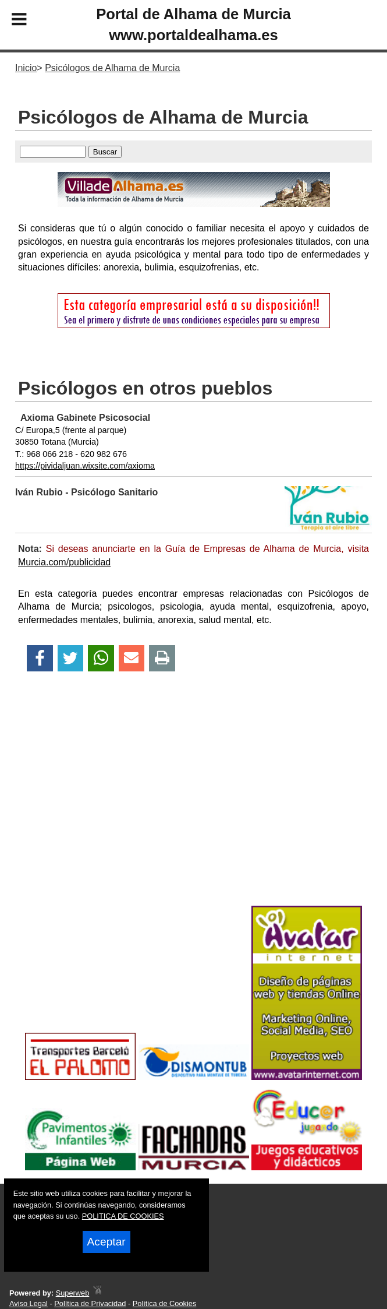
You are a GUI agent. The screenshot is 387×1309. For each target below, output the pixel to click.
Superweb (73, 1293)
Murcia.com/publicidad (64, 562)
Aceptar (106, 1242)
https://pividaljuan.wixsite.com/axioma (85, 465)
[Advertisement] (193, 809)
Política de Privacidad (90, 1303)
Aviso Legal (28, 1303)
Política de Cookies (165, 1303)
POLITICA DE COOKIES (123, 1216)
